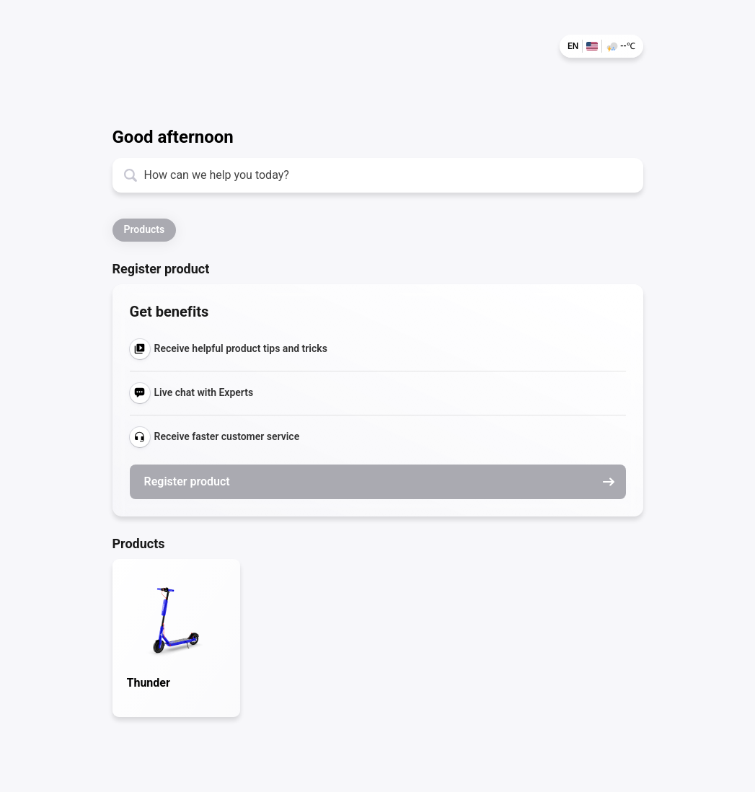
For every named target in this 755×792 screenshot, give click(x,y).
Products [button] (144, 229)
